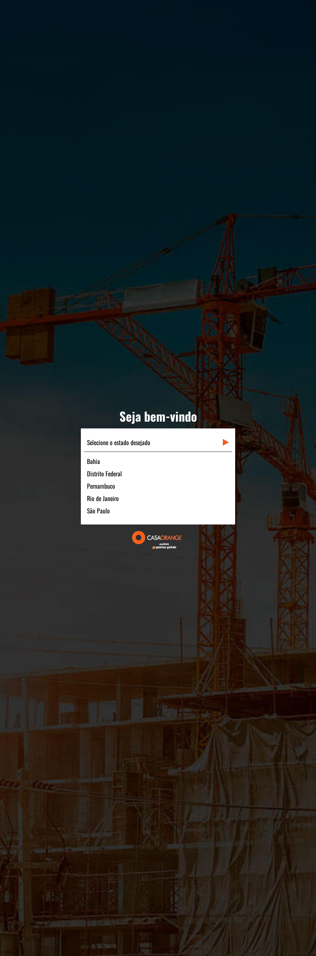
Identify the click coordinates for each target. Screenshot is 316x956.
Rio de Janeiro (103, 498)
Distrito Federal (104, 473)
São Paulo (98, 510)
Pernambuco (101, 486)
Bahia (93, 461)
